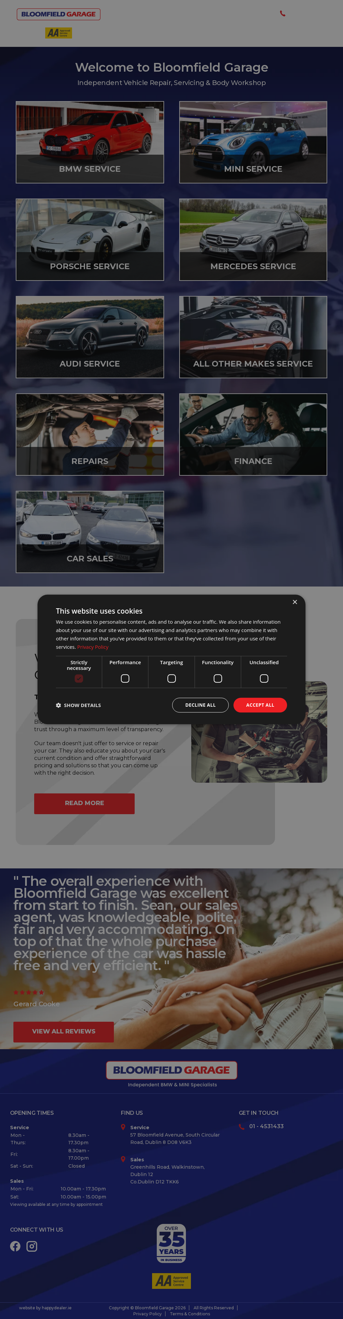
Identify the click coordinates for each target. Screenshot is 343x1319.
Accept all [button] (260, 705)
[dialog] (171, 659)
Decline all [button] (199, 705)
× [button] (294, 602)
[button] (78, 705)
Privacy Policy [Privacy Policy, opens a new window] (93, 646)
